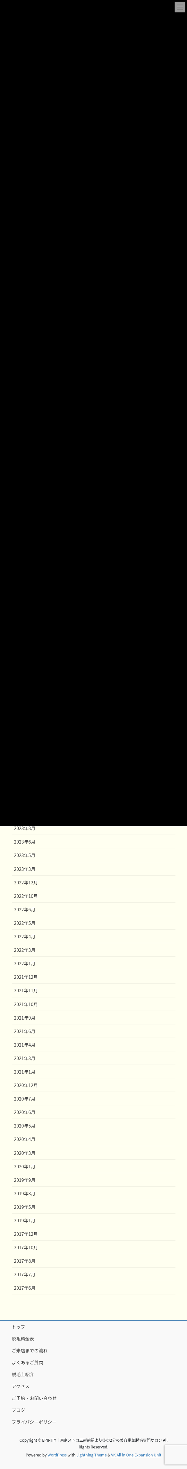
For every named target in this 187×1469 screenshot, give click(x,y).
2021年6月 (25, 1031)
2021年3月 (25, 1058)
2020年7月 (25, 1098)
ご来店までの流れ (30, 1350)
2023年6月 (25, 841)
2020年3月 (25, 1153)
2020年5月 (25, 1125)
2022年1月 (25, 963)
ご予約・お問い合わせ (34, 1398)
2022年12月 (26, 882)
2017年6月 (25, 1288)
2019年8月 (25, 1193)
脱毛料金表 (23, 1338)
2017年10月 (26, 1247)
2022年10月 (26, 896)
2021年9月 (25, 1017)
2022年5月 (25, 923)
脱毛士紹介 (23, 1374)
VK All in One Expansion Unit (136, 1454)
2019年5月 (25, 1207)
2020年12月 (26, 1085)
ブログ (18, 1410)
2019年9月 (25, 1180)
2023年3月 (25, 869)
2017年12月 (26, 1234)
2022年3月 (25, 950)
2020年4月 (25, 1139)
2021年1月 (25, 1071)
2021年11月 (26, 990)
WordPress (57, 1454)
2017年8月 (25, 1261)
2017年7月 (25, 1274)
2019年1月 (25, 1220)
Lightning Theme (91, 1454)
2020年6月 (25, 1112)
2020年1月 (25, 1166)
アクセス (21, 1386)
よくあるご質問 (27, 1362)
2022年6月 (25, 909)
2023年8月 (25, 828)
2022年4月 (25, 936)
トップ (18, 1326)
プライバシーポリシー (34, 1422)
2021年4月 (25, 1044)
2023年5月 (25, 855)
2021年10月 (26, 1004)
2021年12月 (26, 977)
